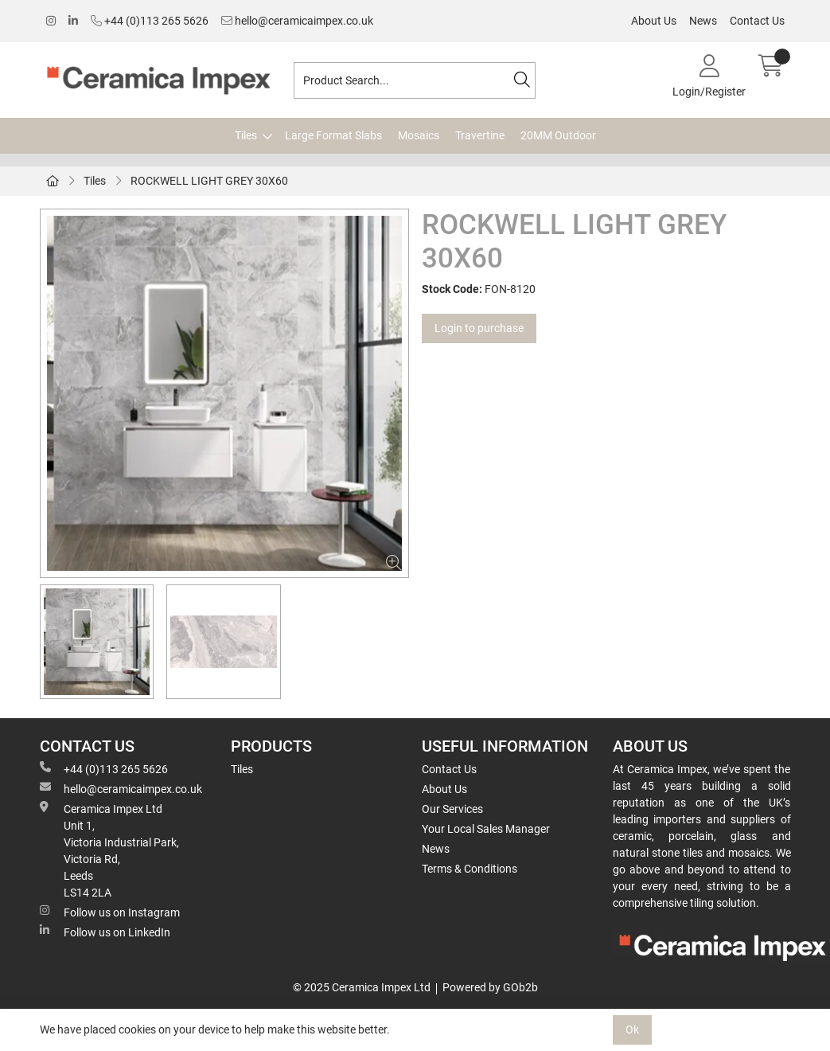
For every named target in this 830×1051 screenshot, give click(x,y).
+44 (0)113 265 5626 (149, 20)
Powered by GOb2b (490, 987)
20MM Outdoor (558, 135)
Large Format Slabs (333, 135)
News (703, 20)
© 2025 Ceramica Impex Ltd (362, 987)
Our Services (452, 809)
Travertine (480, 135)
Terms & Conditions (469, 868)
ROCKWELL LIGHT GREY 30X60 (209, 180)
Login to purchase (479, 328)
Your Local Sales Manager (486, 828)
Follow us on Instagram (110, 911)
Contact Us (757, 20)
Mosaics (418, 135)
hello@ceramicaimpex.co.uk (297, 20)
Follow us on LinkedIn (105, 931)
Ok (632, 1029)
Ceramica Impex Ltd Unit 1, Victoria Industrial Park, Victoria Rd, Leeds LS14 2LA (109, 850)
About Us (653, 20)
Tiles (246, 135)
